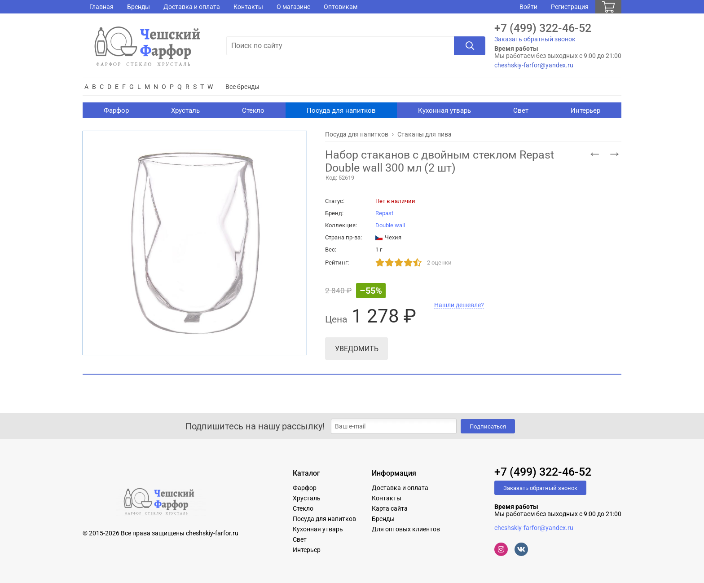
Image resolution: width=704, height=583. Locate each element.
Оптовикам (340, 6)
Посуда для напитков (341, 110)
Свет (520, 110)
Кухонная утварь (444, 110)
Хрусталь (185, 110)
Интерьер (585, 110)
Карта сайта (390, 508)
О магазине (293, 6)
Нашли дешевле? (459, 305)
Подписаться (488, 426)
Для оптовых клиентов (406, 529)
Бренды (138, 6)
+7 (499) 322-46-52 (542, 28)
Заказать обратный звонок (535, 39)
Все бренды (242, 86)
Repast (384, 213)
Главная (101, 6)
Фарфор (116, 110)
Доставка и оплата (191, 6)
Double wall (390, 225)
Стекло (253, 110)
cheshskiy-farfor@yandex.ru (533, 65)
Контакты (248, 6)
